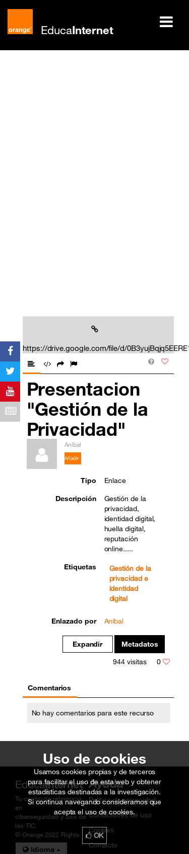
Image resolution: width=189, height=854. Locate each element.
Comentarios (49, 687)
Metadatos (139, 644)
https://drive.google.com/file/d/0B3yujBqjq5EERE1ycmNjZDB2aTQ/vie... (96, 338)
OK (95, 835)
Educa (77, 30)
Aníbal (114, 621)
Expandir (88, 644)
